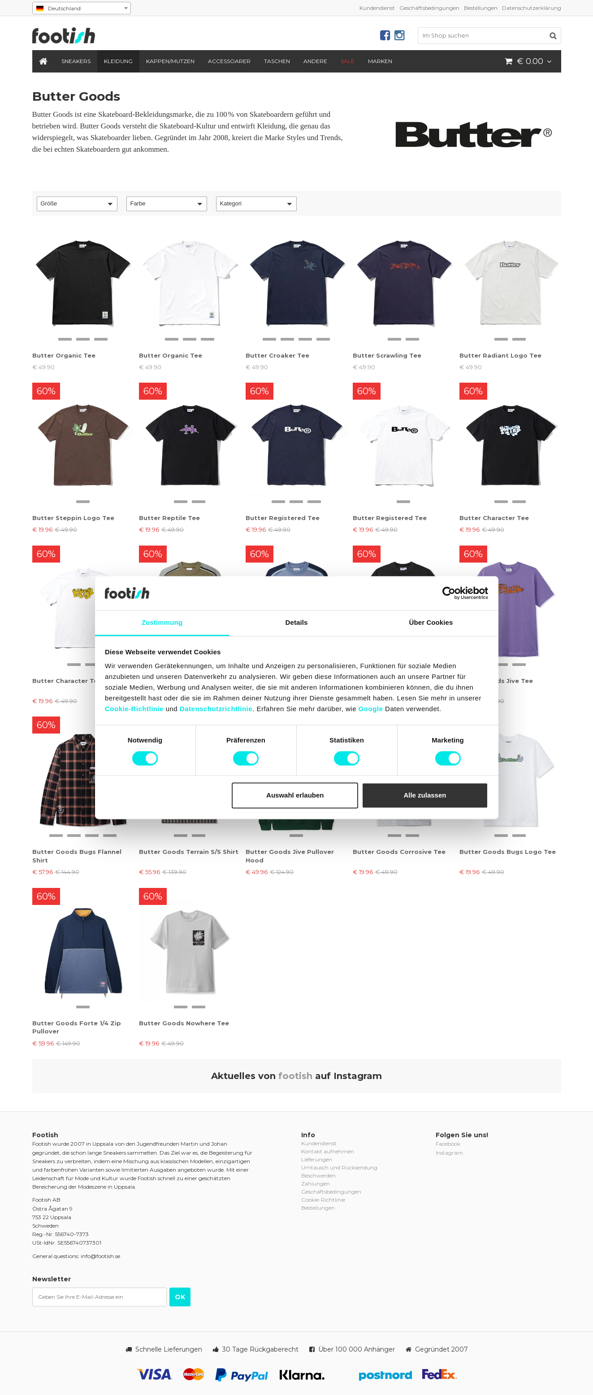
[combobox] (81, 8)
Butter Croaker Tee (277, 355)
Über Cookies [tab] (431, 623)
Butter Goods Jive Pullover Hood (290, 855)
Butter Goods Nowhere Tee (184, 1023)
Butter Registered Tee (283, 517)
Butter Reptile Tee (169, 517)
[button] (77, 203)
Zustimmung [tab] (162, 623)
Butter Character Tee (494, 517)
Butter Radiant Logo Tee (500, 355)
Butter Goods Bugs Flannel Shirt (76, 855)
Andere (315, 61)
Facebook (448, 1143)
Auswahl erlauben (295, 795)
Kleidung (118, 61)
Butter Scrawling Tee (387, 355)
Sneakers (76, 61)
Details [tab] (297, 623)
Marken (380, 61)
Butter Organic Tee (63, 355)
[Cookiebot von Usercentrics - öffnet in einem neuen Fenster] (449, 593)
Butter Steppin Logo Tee (73, 517)
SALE (348, 61)
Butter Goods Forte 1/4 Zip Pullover (76, 1027)
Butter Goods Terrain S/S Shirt (188, 851)
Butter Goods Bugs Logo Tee (507, 851)
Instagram (449, 1152)
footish (295, 1076)
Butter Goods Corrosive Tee (399, 851)
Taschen (277, 61)
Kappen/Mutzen (170, 61)
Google (371, 709)
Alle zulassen (424, 795)
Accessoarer (229, 61)
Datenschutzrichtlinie (216, 709)
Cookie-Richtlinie (134, 709)
